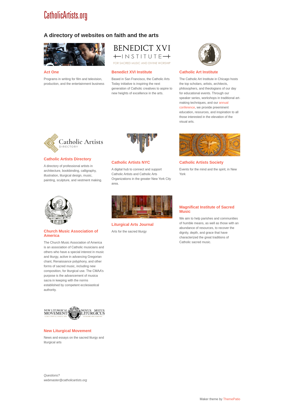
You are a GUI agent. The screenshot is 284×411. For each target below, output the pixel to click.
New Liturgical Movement (67, 331)
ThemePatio (231, 399)
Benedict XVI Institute (132, 72)
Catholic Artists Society (201, 162)
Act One (51, 72)
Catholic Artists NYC (131, 162)
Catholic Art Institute (198, 72)
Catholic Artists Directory (67, 159)
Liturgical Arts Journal (133, 224)
